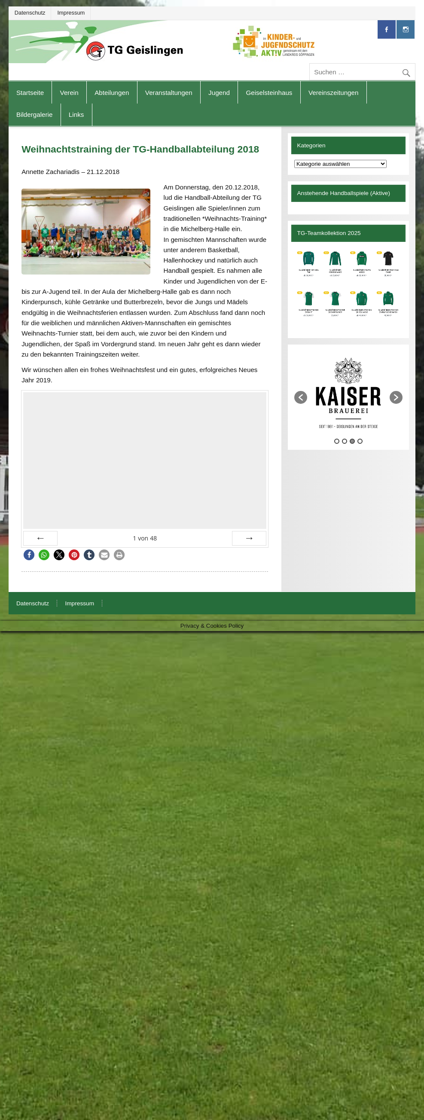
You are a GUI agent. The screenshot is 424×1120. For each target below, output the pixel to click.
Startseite (30, 92)
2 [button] (344, 469)
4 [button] (360, 469)
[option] (307, 393)
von (145, 538)
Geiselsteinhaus (269, 92)
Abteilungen (112, 92)
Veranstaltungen (168, 92)
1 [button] (336, 469)
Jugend (219, 92)
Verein (69, 92)
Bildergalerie (34, 114)
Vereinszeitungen (333, 92)
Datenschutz (30, 12)
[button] (29, 554)
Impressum (71, 12)
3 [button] (352, 469)
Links (76, 114)
